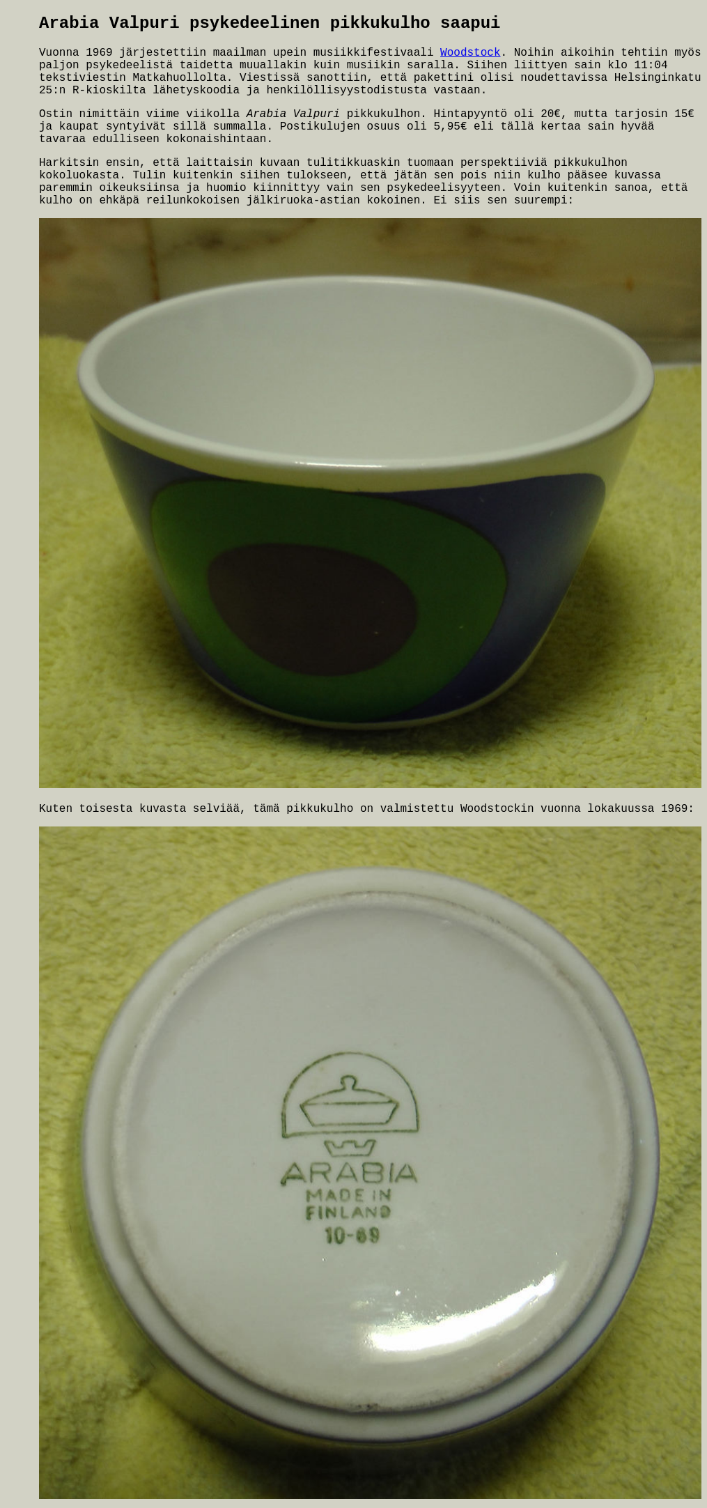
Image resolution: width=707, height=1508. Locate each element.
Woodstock (470, 53)
